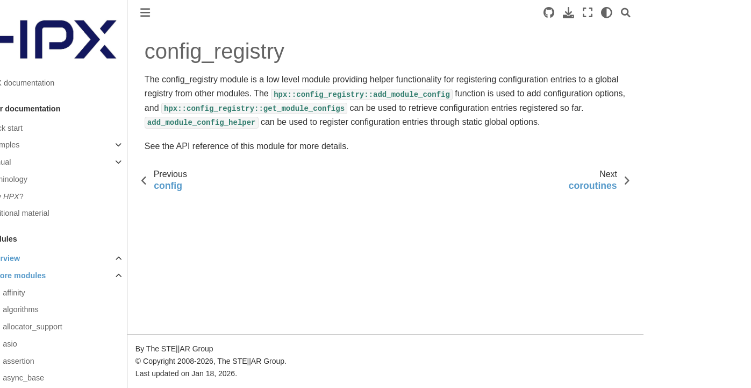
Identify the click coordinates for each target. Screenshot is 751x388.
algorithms (43, 309)
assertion (41, 361)
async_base (46, 377)
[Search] (648, 12)
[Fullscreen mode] (610, 12)
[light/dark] (629, 12)
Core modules (43, 275)
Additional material (40, 213)
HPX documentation (43, 83)
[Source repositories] (571, 12)
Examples (25, 144)
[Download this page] (591, 12)
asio (33, 344)
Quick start (27, 128)
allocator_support (55, 326)
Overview (26, 258)
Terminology (30, 179)
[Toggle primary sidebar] (168, 12)
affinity (37, 292)
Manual (21, 162)
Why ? (27, 196)
